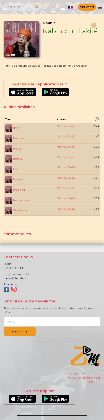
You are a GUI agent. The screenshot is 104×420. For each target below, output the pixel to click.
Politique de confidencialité (83, 377)
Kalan (16, 169)
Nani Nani (18, 138)
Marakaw (18, 179)
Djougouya (19, 189)
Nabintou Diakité (70, 31)
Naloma (17, 159)
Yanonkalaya (20, 210)
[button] (71, 7)
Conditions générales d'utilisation (80, 373)
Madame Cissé (21, 200)
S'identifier (87, 7)
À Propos (94, 382)
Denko (16, 128)
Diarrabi (17, 148)
